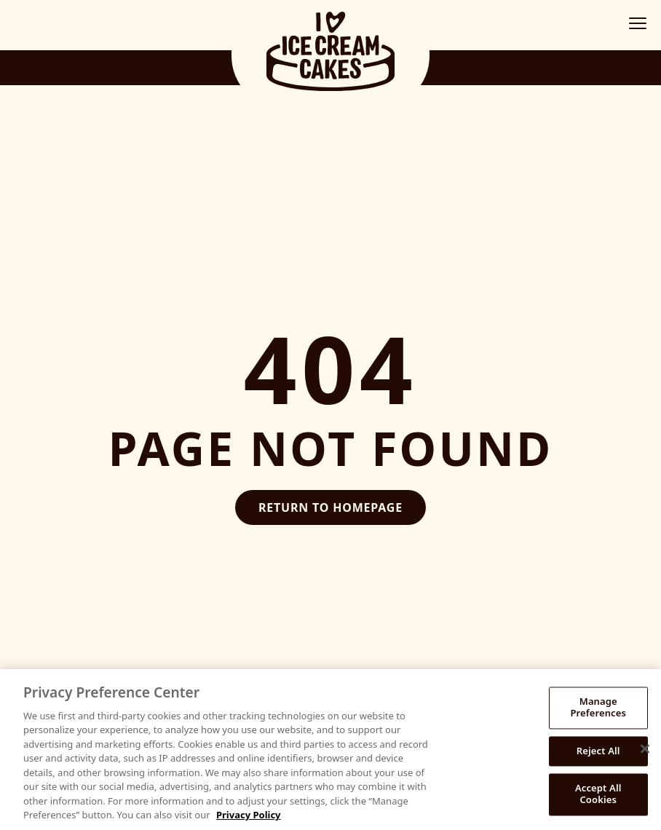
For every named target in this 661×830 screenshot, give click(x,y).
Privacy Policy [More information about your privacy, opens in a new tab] (248, 814)
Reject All (598, 750)
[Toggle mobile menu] (637, 23)
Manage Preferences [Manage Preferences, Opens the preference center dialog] (598, 707)
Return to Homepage (330, 507)
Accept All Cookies (598, 794)
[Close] (645, 749)
